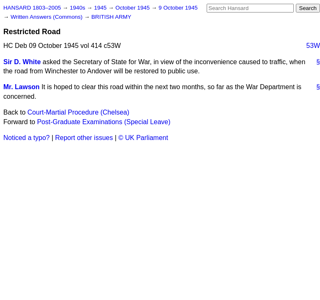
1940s (78, 8)
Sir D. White (22, 61)
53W (313, 45)
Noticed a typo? (26, 137)
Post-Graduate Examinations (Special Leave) (103, 121)
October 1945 (133, 8)
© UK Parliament (143, 137)
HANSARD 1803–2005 (32, 8)
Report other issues (84, 137)
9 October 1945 (178, 8)
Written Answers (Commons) (47, 17)
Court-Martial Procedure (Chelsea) (79, 112)
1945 (101, 8)
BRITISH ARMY (111, 17)
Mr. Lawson (21, 86)
